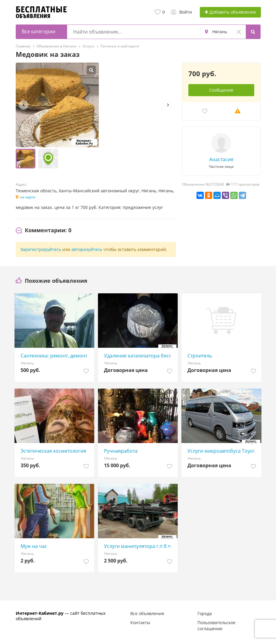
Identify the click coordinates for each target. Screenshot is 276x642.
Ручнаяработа (121, 451)
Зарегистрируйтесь (40, 249)
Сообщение (221, 90)
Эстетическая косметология (53, 451)
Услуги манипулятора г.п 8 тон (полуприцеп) (139, 546)
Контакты (140, 622)
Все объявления (147, 613)
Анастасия (221, 159)
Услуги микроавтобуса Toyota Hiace (222, 451)
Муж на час (34, 546)
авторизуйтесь (86, 249)
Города (204, 613)
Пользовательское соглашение (216, 625)
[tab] (43, 230)
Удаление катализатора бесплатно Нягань (139, 355)
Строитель (199, 355)
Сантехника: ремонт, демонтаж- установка (56, 355)
